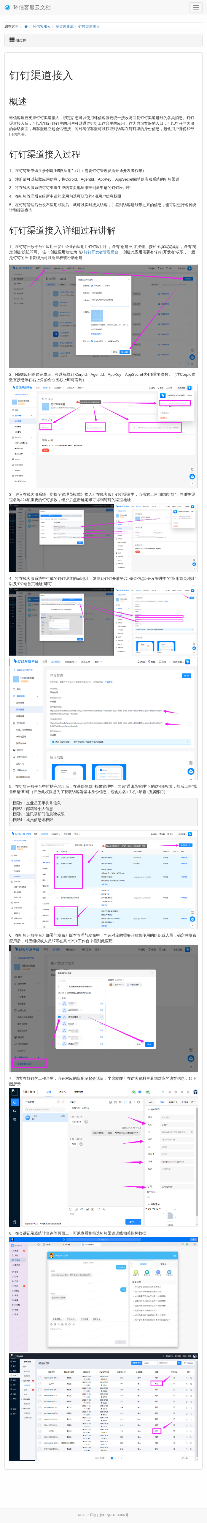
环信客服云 (42, 26)
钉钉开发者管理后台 (101, 252)
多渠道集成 (65, 26)
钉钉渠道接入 (89, 26)
